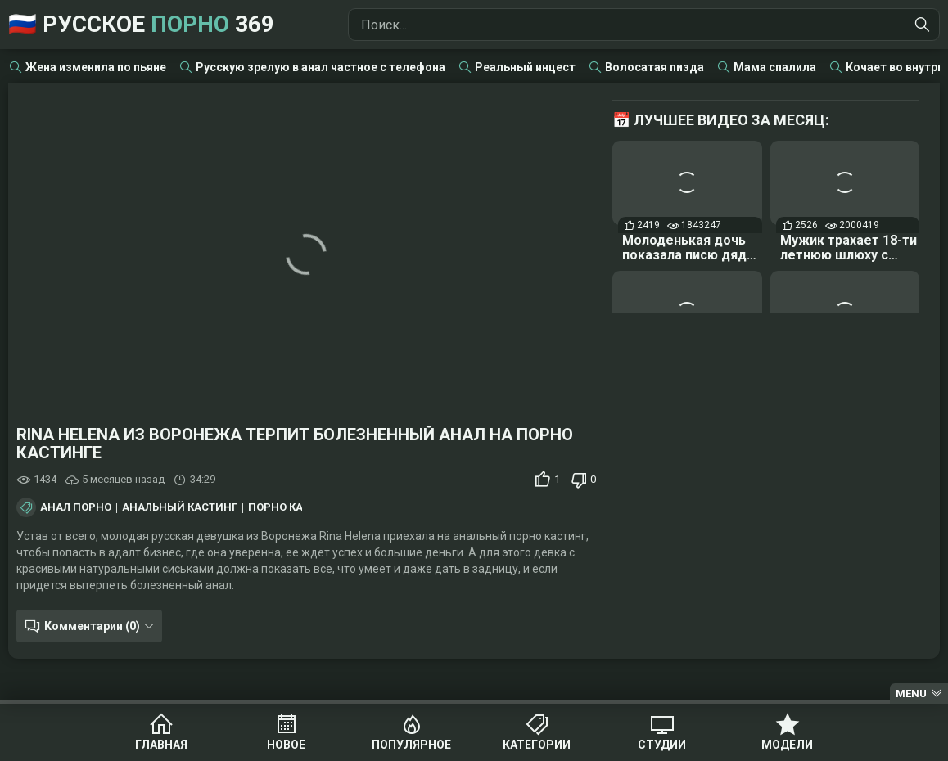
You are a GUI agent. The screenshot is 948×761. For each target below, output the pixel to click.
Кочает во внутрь (895, 67)
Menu (911, 693)
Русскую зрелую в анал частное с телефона (320, 67)
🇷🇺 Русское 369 (141, 24)
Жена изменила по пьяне (95, 67)
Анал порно (75, 507)
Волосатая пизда (654, 67)
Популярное (411, 744)
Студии (662, 744)
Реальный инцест (525, 67)
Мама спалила (775, 67)
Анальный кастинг (179, 507)
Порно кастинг (293, 507)
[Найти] (923, 24)
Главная (161, 744)
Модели (787, 744)
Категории (537, 744)
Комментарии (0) (92, 626)
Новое (286, 744)
